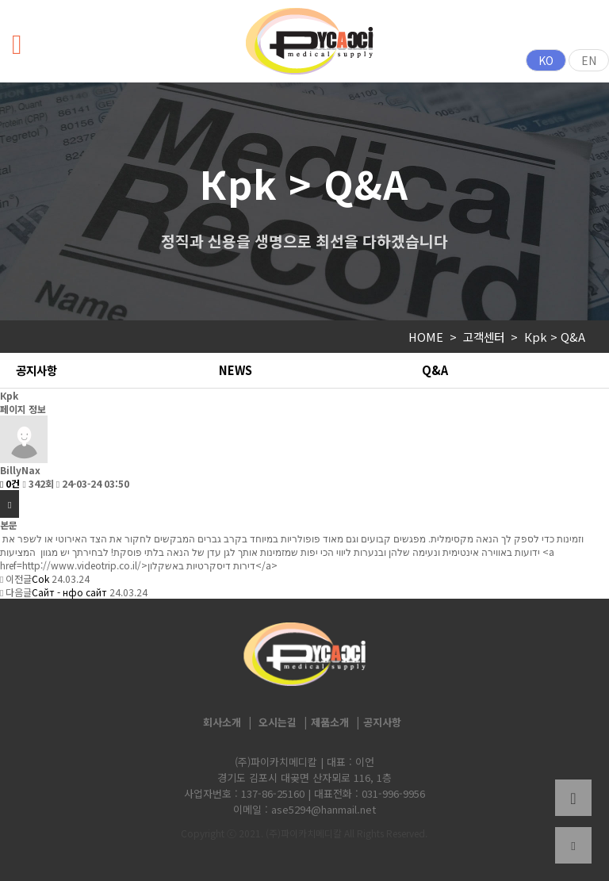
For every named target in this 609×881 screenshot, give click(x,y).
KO (545, 60)
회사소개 (222, 722)
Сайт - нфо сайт (69, 592)
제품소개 (330, 722)
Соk (40, 578)
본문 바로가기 (0, 0)
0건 (10, 483)
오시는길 (278, 722)
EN (588, 60)
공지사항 (36, 370)
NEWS (235, 370)
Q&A (435, 370)
